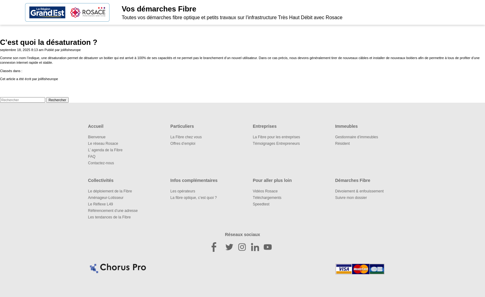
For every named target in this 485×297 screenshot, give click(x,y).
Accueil (96, 126)
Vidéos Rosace (265, 191)
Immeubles (346, 126)
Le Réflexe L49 (100, 204)
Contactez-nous (101, 163)
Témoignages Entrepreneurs (276, 143)
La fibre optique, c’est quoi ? (193, 198)
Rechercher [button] (57, 100)
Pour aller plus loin (272, 180)
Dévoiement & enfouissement (359, 191)
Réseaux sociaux (242, 234)
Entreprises (265, 126)
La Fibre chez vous (186, 137)
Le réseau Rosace (103, 143)
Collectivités (101, 180)
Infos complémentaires (194, 180)
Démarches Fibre (352, 180)
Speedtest (261, 204)
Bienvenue (97, 137)
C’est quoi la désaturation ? (48, 42)
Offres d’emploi (182, 143)
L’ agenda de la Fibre (105, 150)
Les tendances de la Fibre (109, 217)
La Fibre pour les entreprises (276, 137)
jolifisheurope (71, 50)
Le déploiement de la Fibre (110, 191)
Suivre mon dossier (351, 198)
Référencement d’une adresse (113, 211)
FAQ (92, 156)
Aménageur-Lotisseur (106, 198)
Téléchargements (267, 198)
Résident (342, 143)
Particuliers (182, 126)
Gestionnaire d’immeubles (356, 137)
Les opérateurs (182, 191)
